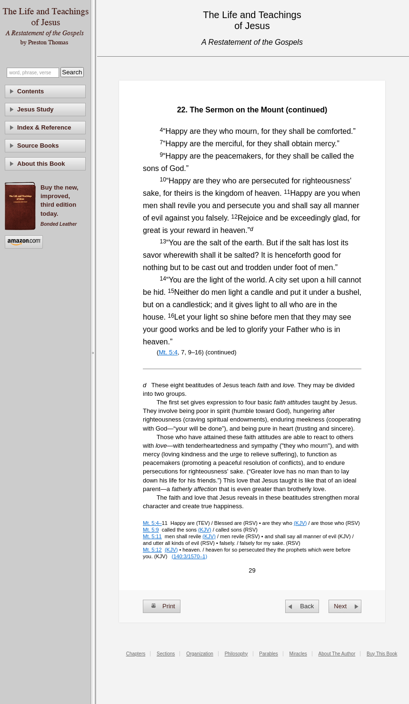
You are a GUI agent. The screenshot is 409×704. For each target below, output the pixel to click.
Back (307, 606)
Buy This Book (382, 653)
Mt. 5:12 (152, 550)
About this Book (41, 163)
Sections (166, 653)
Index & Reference (44, 127)
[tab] (45, 91)
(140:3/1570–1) (190, 556)
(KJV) (300, 523)
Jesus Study (35, 109)
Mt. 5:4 (168, 352)
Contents (30, 91)
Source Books (38, 145)
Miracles (298, 653)
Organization (199, 653)
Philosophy (236, 653)
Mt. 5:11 (152, 536)
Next (340, 606)
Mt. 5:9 (151, 530)
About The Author (337, 653)
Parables (268, 653)
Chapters (136, 653)
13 (163, 241)
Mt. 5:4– (152, 523)
